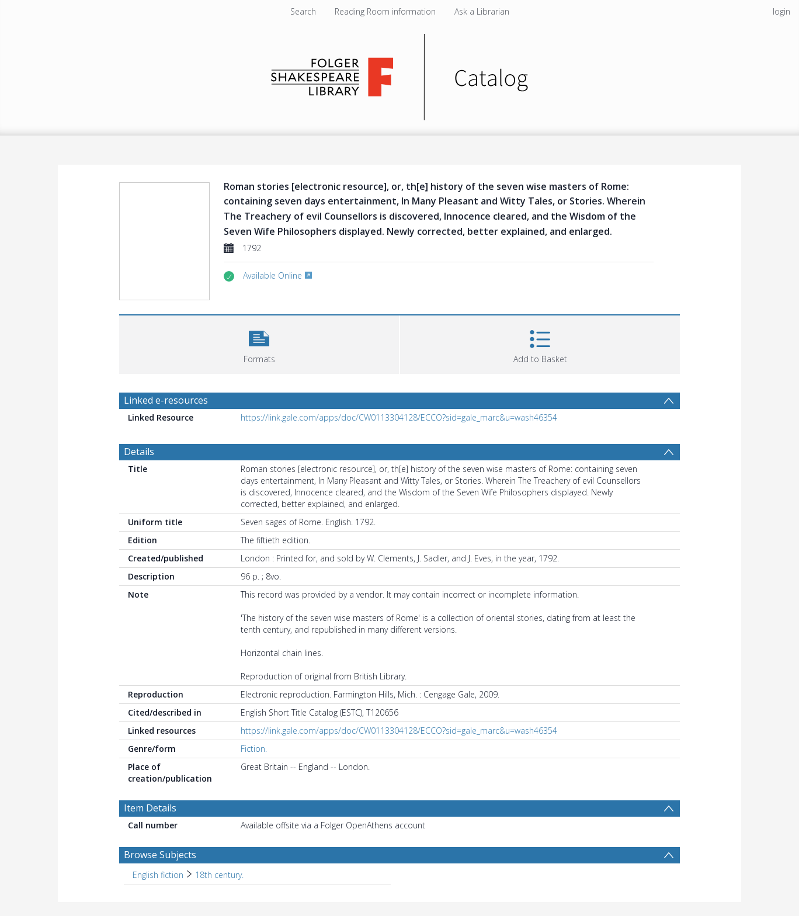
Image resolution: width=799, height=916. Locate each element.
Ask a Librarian (481, 11)
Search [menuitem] (303, 11)
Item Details (150, 807)
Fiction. (254, 748)
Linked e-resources (166, 400)
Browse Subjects (160, 854)
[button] (259, 343)
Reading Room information (385, 11)
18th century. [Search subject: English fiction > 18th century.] (219, 874)
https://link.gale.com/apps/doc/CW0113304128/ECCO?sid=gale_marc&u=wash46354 (399, 417)
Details (139, 451)
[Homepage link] (400, 74)
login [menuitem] (781, 11)
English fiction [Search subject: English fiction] (158, 874)
